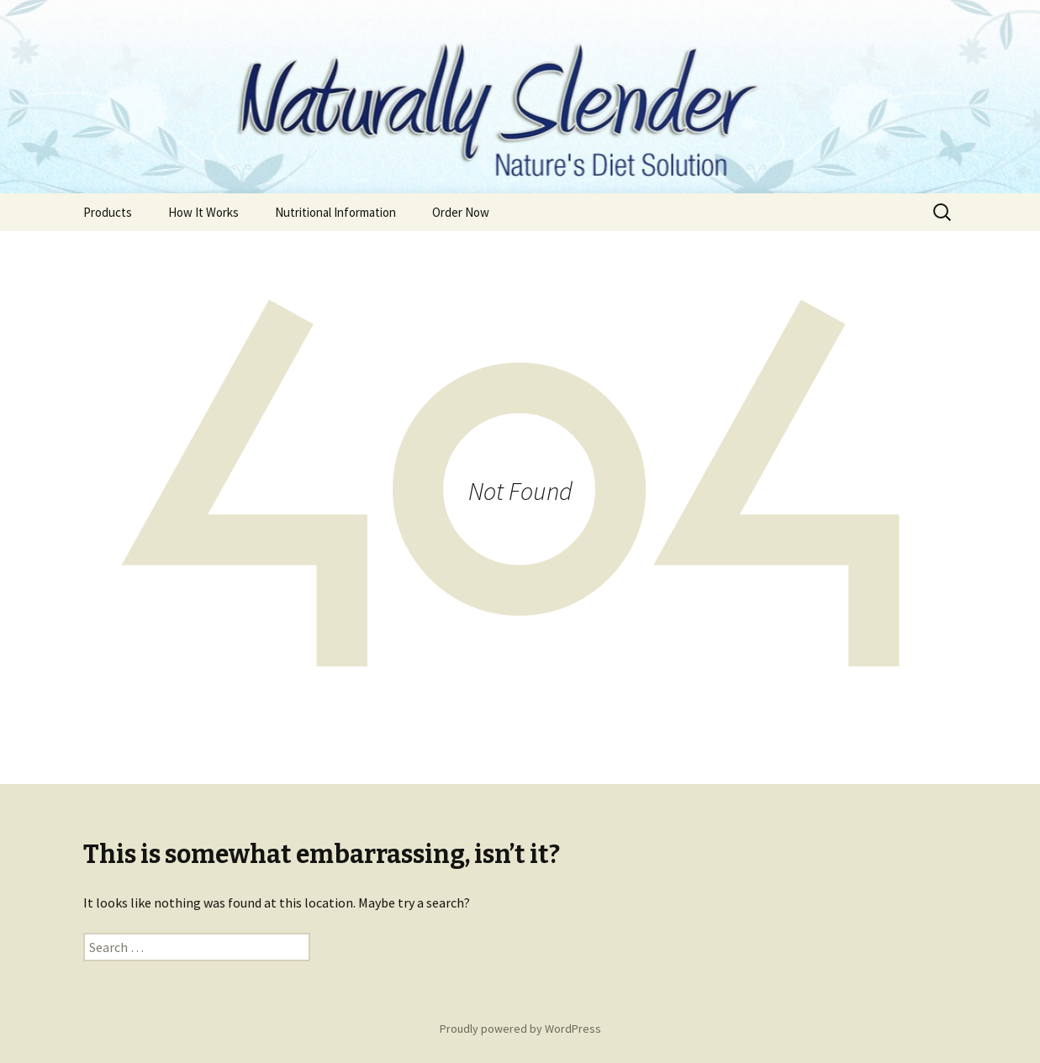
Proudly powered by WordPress (520, 1028)
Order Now (460, 212)
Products (107, 212)
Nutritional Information (335, 212)
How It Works (203, 212)
